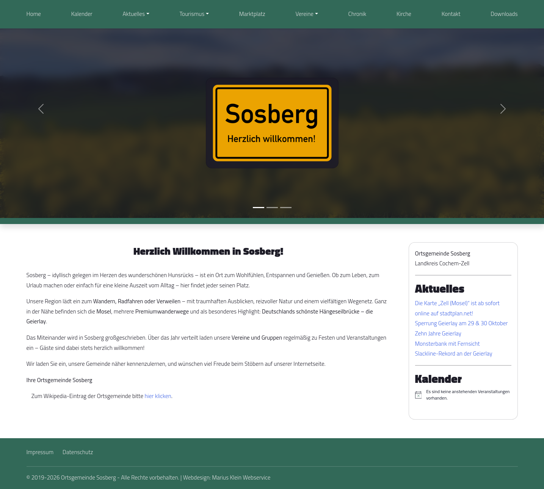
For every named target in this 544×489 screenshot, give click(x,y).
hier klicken (157, 396)
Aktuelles (134, 13)
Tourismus (192, 13)
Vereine (304, 13)
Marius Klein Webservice (241, 477)
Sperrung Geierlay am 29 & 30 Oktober (461, 323)
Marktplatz (252, 13)
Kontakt (451, 13)
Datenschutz (78, 452)
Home (34, 13)
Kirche (404, 13)
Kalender (81, 13)
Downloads (504, 13)
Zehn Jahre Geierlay (438, 333)
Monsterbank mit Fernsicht (447, 343)
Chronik (357, 13)
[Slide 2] (272, 207)
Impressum (40, 452)
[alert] (463, 395)
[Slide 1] (258, 207)
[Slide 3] (286, 207)
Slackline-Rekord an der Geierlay (453, 353)
